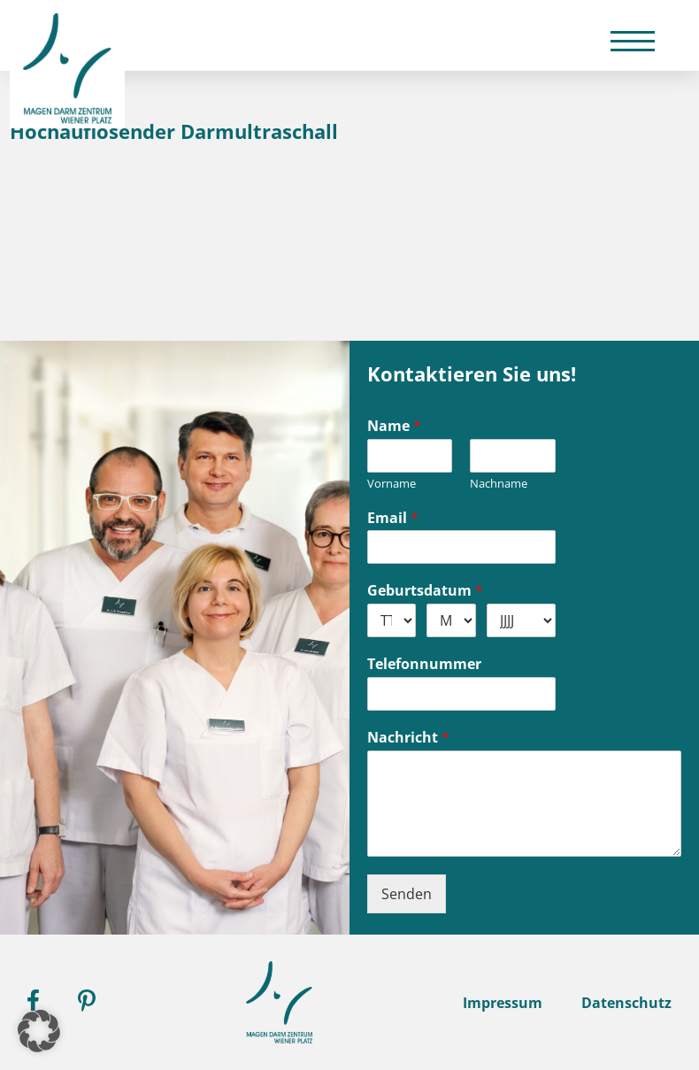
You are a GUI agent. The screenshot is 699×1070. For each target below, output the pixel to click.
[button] (39, 1031)
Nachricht (408, 737)
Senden (406, 894)
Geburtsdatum (425, 590)
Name (394, 426)
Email (393, 518)
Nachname (498, 483)
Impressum (502, 1002)
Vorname (391, 483)
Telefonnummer (424, 664)
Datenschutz (626, 1002)
